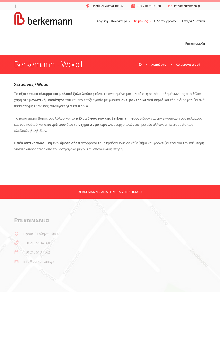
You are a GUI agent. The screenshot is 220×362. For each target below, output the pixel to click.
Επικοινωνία (195, 43)
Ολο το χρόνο (165, 21)
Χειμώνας (140, 21)
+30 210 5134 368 (149, 6)
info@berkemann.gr (187, 6)
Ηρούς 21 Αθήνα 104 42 (108, 6)
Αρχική (102, 21)
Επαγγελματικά (193, 21)
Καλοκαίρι (119, 21)
